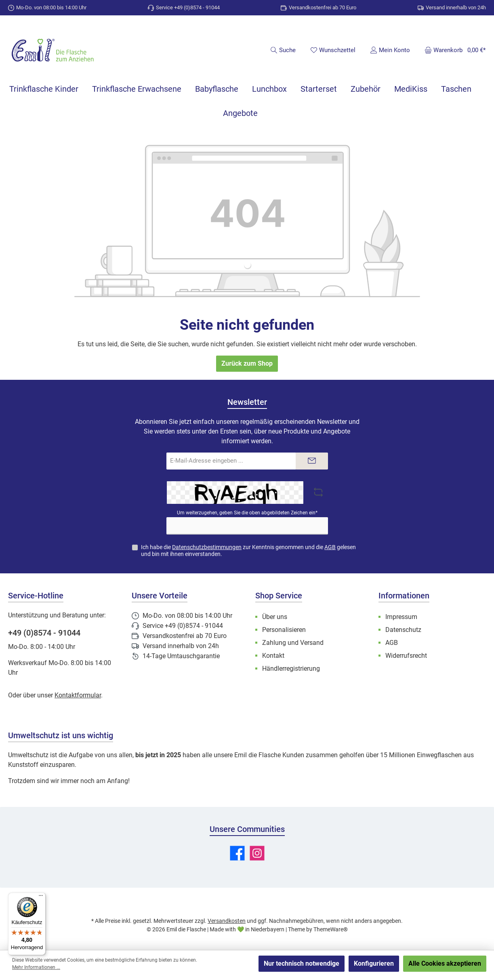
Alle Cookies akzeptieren (444, 963)
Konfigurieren (374, 963)
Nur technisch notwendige (301, 963)
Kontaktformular (78, 695)
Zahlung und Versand (293, 642)
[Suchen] (283, 50)
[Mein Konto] (390, 50)
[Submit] (312, 461)
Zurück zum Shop (247, 363)
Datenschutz (403, 630)
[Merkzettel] (333, 50)
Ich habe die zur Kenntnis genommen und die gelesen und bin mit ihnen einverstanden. (248, 550)
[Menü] (41, 897)
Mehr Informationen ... (36, 967)
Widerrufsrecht (406, 655)
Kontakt (273, 655)
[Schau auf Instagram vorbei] (257, 853)
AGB (330, 547)
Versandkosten (227, 921)
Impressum (401, 617)
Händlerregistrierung (291, 668)
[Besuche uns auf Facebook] (237, 853)
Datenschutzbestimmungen (207, 547)
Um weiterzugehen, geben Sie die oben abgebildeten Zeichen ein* (247, 513)
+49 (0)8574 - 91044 (44, 633)
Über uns (274, 617)
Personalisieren (284, 630)
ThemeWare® (330, 929)
